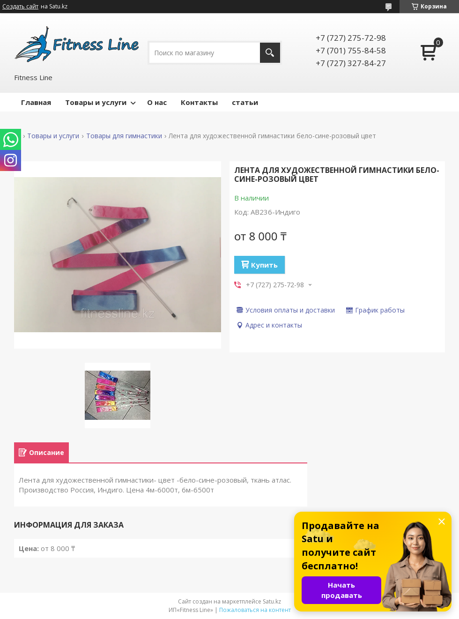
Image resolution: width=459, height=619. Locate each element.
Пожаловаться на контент (255, 610)
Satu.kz (272, 601)
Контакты (199, 102)
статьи (245, 102)
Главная (36, 102)
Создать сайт (20, 6)
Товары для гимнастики (124, 136)
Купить (264, 264)
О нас (157, 102)
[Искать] (270, 53)
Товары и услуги (95, 102)
